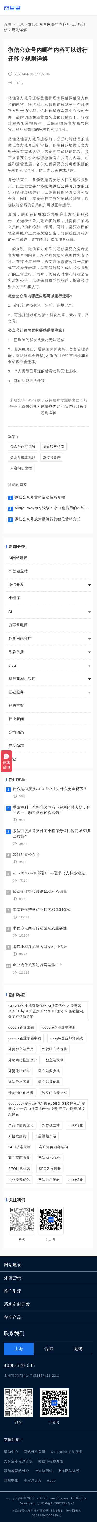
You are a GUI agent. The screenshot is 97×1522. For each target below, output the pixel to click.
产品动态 (16, 746)
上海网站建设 (69, 1471)
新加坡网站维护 (16, 1471)
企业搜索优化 (19, 1180)
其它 (12, 759)
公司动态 (16, 732)
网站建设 (12, 1265)
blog (12, 665)
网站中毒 (11, 1480)
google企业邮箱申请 (24, 1038)
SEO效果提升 (50, 1169)
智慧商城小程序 (22, 679)
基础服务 (16, 692)
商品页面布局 (19, 1158)
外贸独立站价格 (54, 1049)
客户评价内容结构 (53, 1147)
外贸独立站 (18, 571)
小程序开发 (33, 1480)
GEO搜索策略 (19, 1147)
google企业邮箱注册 (59, 1027)
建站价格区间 (19, 1082)
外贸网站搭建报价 (22, 1060)
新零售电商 (18, 625)
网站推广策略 (49, 1180)
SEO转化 (75, 1125)
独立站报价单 (49, 1082)
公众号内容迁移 (23, 446)
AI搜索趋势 (17, 1136)
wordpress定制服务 (67, 1452)
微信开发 (16, 585)
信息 (20, 24)
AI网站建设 (18, 558)
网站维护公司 (35, 1452)
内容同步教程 (21, 468)
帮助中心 (11, 1452)
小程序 (14, 598)
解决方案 (16, 705)
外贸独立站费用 (21, 1049)
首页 (8, 24)
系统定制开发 (17, 1304)
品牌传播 (16, 652)
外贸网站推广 (20, 638)
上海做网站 (44, 1471)
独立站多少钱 (49, 1071)
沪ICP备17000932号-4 (55, 1503)
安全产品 (12, 1317)
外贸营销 (12, 1278)
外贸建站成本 (19, 1071)
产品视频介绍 (45, 1136)
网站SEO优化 (49, 1158)
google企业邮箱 (21, 1027)
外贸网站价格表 (21, 1093)
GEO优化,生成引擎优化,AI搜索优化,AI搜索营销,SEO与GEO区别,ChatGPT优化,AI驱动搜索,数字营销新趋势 (46, 1011)
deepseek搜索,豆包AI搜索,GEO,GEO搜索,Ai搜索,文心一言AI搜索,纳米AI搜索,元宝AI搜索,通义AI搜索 (46, 1108)
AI (10, 611)
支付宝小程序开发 (18, 1461)
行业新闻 (16, 719)
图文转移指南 (53, 446)
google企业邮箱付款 (66, 1038)
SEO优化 (75, 1180)
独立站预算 (55, 1060)
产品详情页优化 (21, 1125)
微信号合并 (52, 457)
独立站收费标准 (54, 1093)
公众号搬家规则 (23, 457)
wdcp (51, 1480)
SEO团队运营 (19, 1169)
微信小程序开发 (51, 1461)
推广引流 (12, 1291)
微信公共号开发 (67, 186)
